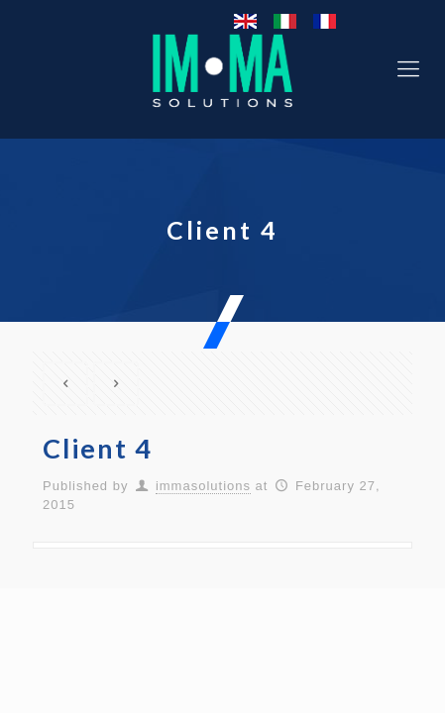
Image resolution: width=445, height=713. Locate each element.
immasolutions (203, 485)
